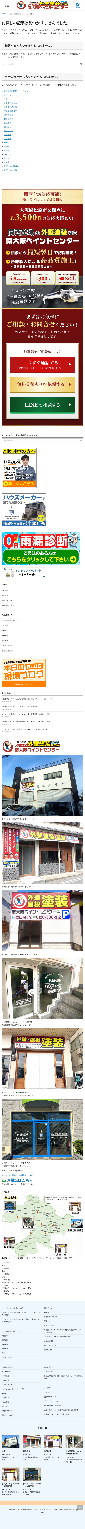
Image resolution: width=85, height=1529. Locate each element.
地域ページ (8, 154)
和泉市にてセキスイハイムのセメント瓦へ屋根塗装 (19, 706)
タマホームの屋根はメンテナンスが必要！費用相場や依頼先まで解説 (26, 714)
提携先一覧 (48, 1350)
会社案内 (47, 1388)
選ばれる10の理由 (50, 1317)
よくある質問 (48, 1341)
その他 (7, 147)
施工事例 (7, 123)
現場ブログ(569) (7, 1411)
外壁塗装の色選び (11, 170)
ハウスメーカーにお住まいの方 (12, 1308)
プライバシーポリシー (52, 1401)
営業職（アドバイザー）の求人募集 (56, 1414)
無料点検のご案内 (8, 605)
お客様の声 (8, 119)
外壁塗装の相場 (10, 107)
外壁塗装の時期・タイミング (16, 91)
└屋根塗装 (5, 1380)
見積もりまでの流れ (51, 1325)
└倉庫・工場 (6, 1393)
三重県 (7, 151)
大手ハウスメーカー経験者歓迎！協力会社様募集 (61, 1410)
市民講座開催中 (10, 111)
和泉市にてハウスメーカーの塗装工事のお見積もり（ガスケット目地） (26, 722)
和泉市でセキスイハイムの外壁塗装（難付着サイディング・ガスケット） (27, 699)
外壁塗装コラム (10, 103)
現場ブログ (8, 131)
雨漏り (7, 143)
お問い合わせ (48, 1367)
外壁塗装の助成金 (11, 166)
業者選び (7, 162)
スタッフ (7, 95)
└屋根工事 (5, 1398)
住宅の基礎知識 (7, 651)
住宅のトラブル (7, 646)
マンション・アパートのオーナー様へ (57, 1337)
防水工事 (7, 139)
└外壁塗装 (5, 1376)
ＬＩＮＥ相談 (48, 1372)
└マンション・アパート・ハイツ (13, 1389)
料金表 (46, 1312)
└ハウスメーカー (8, 1385)
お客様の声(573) (7, 1367)
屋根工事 (5, 635)
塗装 (6, 99)
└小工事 (4, 1406)
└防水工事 (5, 1402)
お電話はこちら (20, 1180)
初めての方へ (48, 1308)
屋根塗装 (7, 127)
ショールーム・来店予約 (52, 1405)
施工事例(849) (7, 1372)
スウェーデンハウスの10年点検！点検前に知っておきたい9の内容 (25, 729)
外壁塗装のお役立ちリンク (11, 620)
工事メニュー (48, 1321)
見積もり (7, 158)
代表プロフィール (8, 600)
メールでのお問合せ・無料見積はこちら (18, 1175)
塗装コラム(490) (7, 1415)
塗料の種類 (8, 115)
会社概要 (5, 590)
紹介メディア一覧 (50, 1345)
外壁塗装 (7, 135)
